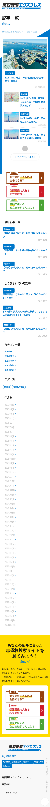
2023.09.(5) (9, 544)
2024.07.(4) (9, 499)
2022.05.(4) (9, 615)
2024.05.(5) (9, 508)
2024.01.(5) (9, 526)
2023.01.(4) (9, 580)
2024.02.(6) (9, 521)
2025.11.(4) (9, 427)
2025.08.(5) (9, 440)
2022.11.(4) (9, 588)
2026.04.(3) (9, 404)
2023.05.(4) (9, 562)
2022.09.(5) (9, 597)
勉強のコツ (9, 361)
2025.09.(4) (9, 436)
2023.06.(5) (9, 557)
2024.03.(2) (9, 517)
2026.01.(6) (9, 418)
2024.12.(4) (9, 476)
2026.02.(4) (9, 413)
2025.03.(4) (9, 463)
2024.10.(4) (9, 485)
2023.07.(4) (9, 553)
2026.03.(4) (9, 409)
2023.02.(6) (9, 575)
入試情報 (8, 351)
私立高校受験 (18, 387)
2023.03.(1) (9, 571)
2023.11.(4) (9, 535)
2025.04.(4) (10, 458)
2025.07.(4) (9, 445)
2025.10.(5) (9, 431)
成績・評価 (9, 365)
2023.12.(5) (9, 530)
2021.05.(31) (10, 624)
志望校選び (9, 356)
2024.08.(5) (9, 494)
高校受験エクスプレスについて (16, 777)
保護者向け (9, 370)
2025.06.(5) (9, 449)
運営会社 (6, 784)
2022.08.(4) (9, 602)
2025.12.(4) (9, 422)
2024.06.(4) (10, 503)
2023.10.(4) (9, 539)
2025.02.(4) (9, 467)
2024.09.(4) (10, 490)
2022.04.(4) (10, 620)
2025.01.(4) (9, 472)
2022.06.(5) (9, 611)
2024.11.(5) (9, 481)
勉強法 (7, 387)
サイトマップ (11, 793)
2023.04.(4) (10, 566)
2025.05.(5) (9, 454)
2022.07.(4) (9, 606)
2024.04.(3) (10, 512)
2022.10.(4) (9, 593)
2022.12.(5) (9, 584)
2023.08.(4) (9, 548)
